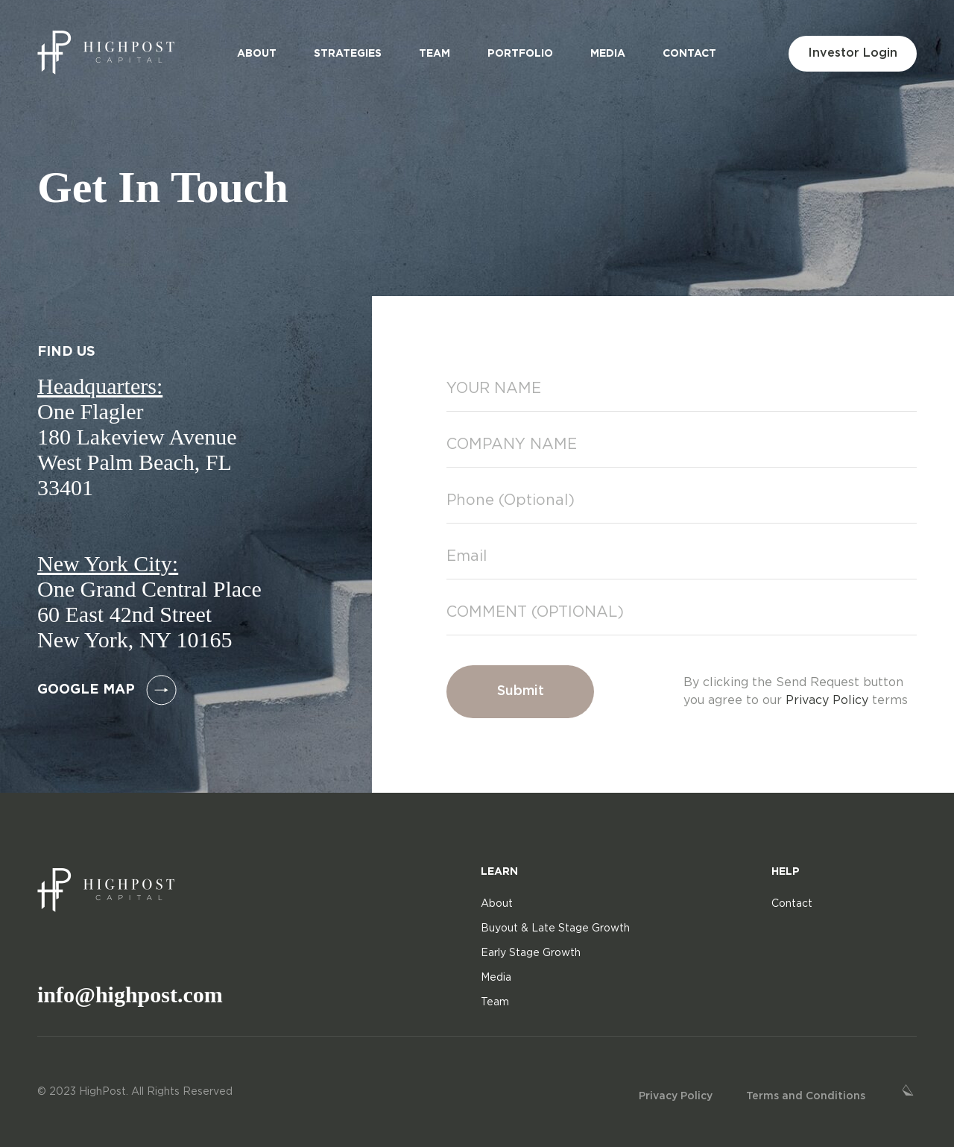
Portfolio (520, 53)
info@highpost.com (130, 994)
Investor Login (852, 53)
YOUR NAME (493, 388)
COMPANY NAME (511, 444)
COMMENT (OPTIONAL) (535, 612)
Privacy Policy (827, 700)
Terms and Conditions (805, 1096)
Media (607, 53)
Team (434, 53)
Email (466, 556)
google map (107, 690)
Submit (520, 691)
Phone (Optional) (510, 500)
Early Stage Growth (531, 953)
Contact (689, 53)
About (257, 53)
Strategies (348, 53)
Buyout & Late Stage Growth (555, 928)
